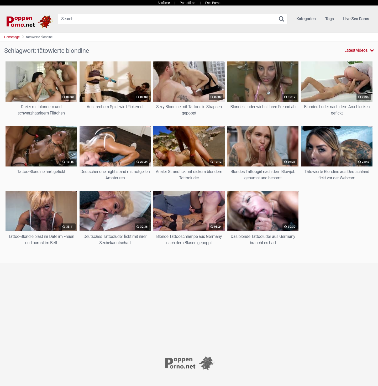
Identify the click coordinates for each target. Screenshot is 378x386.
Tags (329, 18)
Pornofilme (187, 2)
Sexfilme (164, 2)
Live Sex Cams (356, 18)
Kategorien (306, 18)
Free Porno (212, 2)
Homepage (12, 37)
